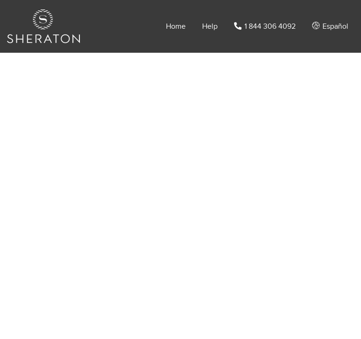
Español (330, 26)
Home (176, 26)
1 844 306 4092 (265, 26)
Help (210, 26)
